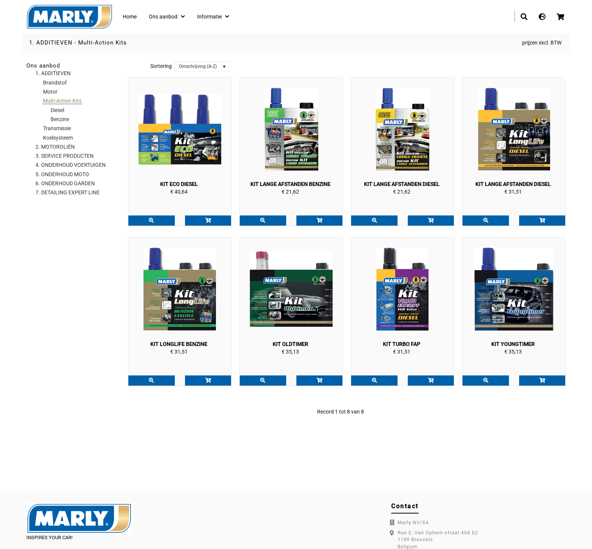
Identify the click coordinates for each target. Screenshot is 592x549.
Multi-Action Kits (102, 42)
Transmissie (57, 128)
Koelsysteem (58, 138)
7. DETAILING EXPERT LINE (67, 192)
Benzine (60, 119)
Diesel (57, 110)
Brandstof (55, 83)
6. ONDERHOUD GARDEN (65, 183)
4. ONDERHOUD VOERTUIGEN (70, 165)
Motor (50, 92)
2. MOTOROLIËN (55, 147)
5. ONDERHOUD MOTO (62, 174)
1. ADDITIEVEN (50, 42)
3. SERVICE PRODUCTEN (64, 156)
